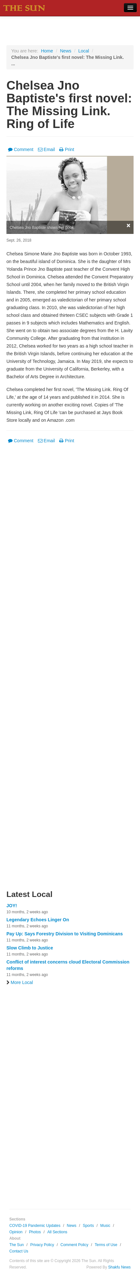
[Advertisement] (70, 670)
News (65, 50)
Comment (20, 149)
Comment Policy (75, 1245)
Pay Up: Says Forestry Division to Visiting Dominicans (64, 933)
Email (46, 149)
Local (83, 50)
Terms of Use (106, 1245)
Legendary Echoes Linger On (37, 919)
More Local (19, 982)
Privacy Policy (42, 1245)
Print (66, 149)
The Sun (16, 1245)
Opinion (16, 1232)
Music (105, 1225)
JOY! (11, 905)
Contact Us (18, 1251)
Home (47, 50)
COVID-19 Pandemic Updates (35, 1225)
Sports (88, 1225)
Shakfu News (119, 1267)
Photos (35, 1232)
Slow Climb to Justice (29, 947)
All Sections (57, 1232)
